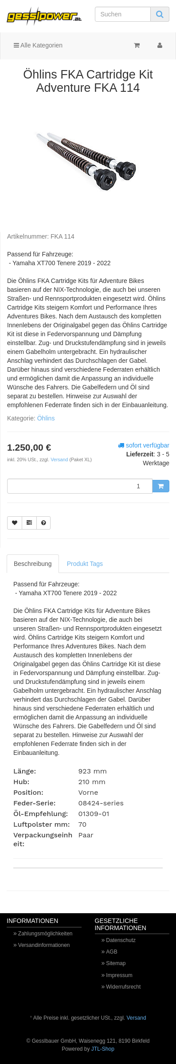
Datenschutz (121, 940)
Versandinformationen (44, 945)
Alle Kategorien (38, 45)
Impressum (119, 975)
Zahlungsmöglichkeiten (45, 934)
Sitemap (115, 963)
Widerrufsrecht (123, 987)
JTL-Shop (102, 1049)
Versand (60, 459)
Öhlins (46, 418)
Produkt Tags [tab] (85, 563)
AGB (111, 952)
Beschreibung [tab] (33, 563)
